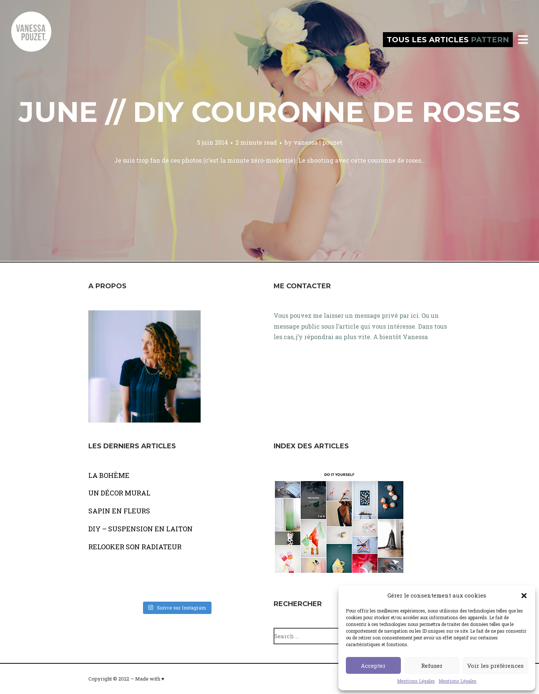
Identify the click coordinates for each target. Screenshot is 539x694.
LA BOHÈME (109, 475)
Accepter (373, 665)
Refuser (431, 665)
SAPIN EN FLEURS (119, 510)
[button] (524, 595)
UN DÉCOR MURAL (119, 492)
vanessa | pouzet (317, 142)
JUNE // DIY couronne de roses (269, 112)
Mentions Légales (416, 681)
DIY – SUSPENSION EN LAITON (140, 528)
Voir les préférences (495, 665)
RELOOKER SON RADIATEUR (135, 546)
